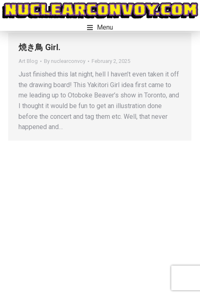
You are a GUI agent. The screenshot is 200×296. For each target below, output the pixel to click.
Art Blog (28, 61)
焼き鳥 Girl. (39, 47)
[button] (100, 27)
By (64, 61)
